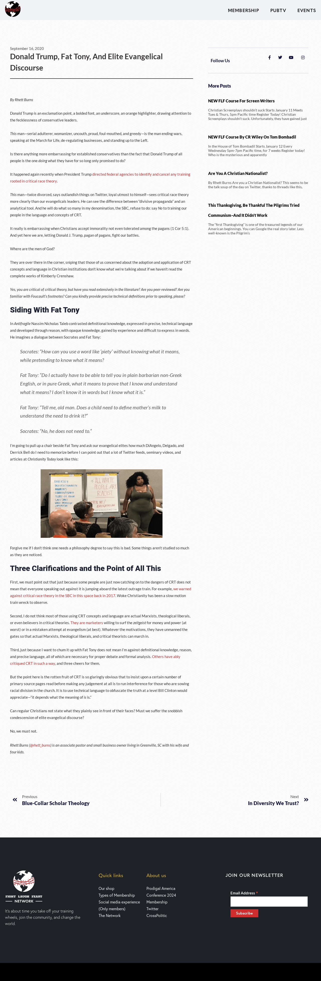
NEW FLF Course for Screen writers (241, 100)
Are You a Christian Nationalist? (238, 173)
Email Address (244, 893)
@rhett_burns (40, 745)
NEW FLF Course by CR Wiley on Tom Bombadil (252, 137)
